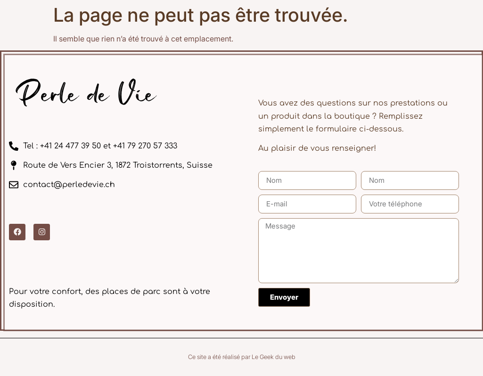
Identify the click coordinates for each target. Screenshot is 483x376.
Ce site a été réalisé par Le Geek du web (241, 356)
